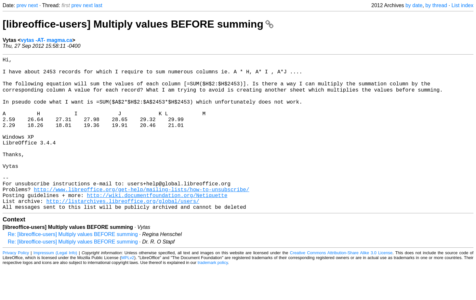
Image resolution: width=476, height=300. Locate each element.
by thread (436, 5)
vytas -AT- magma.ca (46, 40)
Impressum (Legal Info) (55, 285)
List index (462, 5)
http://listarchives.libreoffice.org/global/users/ (122, 232)
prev (22, 5)
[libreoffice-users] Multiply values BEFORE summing (138, 24)
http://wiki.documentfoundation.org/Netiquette (157, 225)
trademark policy (213, 295)
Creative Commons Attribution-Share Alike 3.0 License (341, 285)
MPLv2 (127, 290)
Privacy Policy (16, 285)
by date (413, 5)
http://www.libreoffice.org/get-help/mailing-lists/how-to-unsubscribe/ (141, 217)
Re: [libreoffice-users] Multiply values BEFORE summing (73, 266)
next (33, 5)
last (98, 5)
